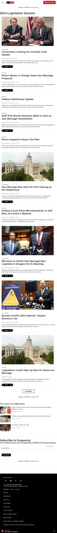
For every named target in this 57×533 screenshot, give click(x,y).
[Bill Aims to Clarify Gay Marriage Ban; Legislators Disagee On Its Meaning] (28, 240)
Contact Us (6, 499)
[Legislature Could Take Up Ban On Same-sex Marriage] (28, 349)
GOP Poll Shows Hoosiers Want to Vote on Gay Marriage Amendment (27, 117)
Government (5, 49)
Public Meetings (7, 517)
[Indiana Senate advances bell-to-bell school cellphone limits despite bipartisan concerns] (5, 410)
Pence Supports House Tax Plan (20, 139)
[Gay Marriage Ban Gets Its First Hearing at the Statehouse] (28, 166)
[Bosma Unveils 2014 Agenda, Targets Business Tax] (28, 295)
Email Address (6, 448)
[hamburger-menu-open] (2, 2)
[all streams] (55, 531)
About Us (5, 492)
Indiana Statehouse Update (17, 99)
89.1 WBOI (25, 486)
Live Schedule (7, 503)
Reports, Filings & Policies (10, 514)
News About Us (7, 496)
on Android (17, 489)
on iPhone (11, 489)
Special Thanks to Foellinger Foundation (13, 521)
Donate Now (50, 2)
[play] (2, 531)
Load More (28, 391)
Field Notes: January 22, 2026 (20, 425)
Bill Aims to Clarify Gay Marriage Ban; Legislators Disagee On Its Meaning (24, 262)
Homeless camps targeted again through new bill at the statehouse (31, 416)
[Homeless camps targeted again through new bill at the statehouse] (5, 418)
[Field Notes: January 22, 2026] (5, 427)
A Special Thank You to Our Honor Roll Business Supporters (18, 524)
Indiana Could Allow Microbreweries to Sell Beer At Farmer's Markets (27, 212)
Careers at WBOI (7, 510)
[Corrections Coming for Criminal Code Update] (28, 31)
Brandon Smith (5, 58)
